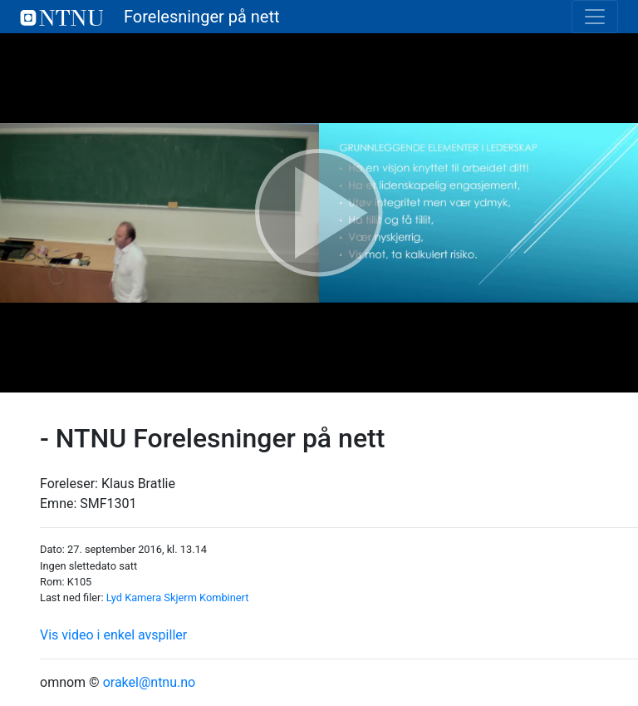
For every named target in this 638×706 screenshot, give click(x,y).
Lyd (114, 597)
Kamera (143, 597)
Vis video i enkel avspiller (113, 635)
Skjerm (180, 597)
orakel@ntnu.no (149, 682)
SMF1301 (108, 503)
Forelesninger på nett (150, 17)
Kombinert (223, 597)
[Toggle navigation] (595, 16)
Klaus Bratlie (138, 483)
